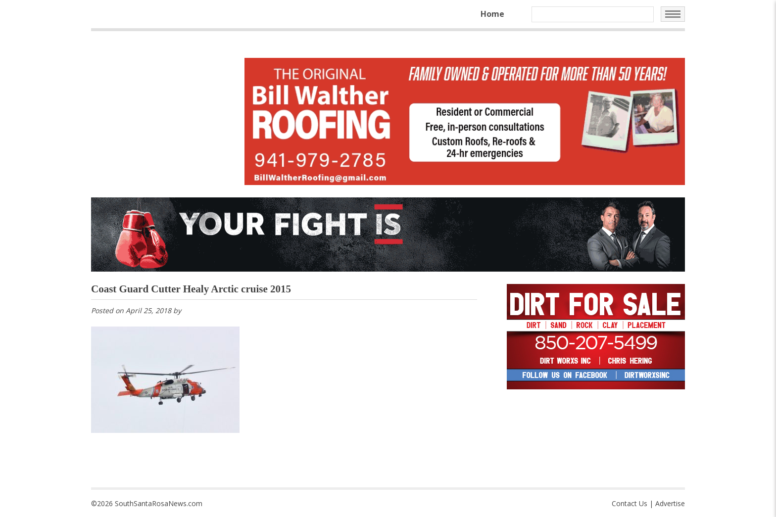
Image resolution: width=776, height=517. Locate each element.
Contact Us (629, 503)
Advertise (670, 503)
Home (492, 13)
